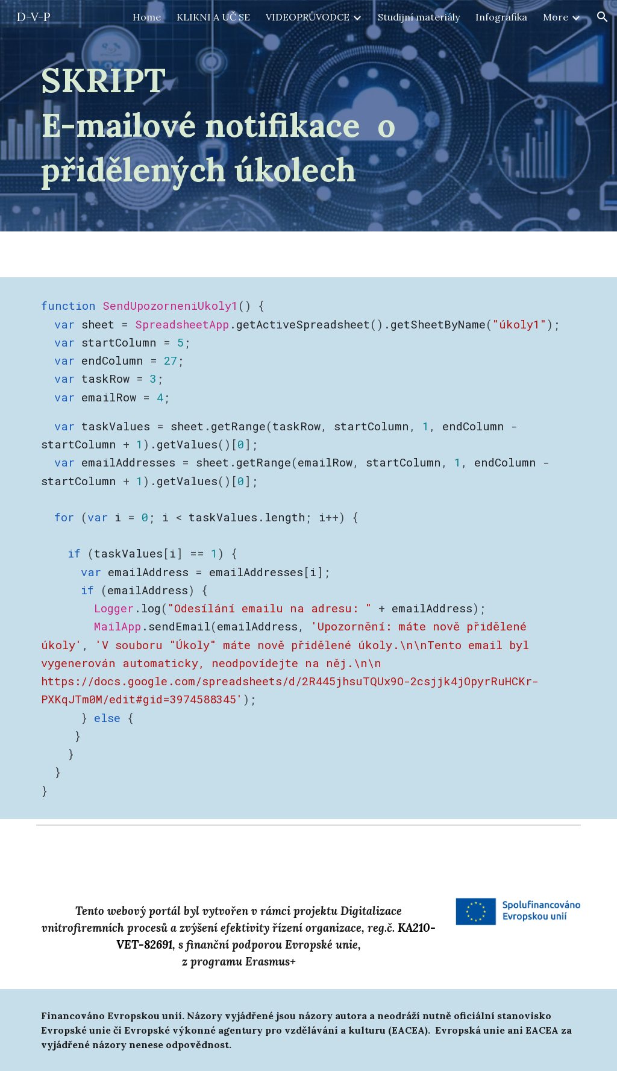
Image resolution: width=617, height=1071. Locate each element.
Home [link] (147, 17)
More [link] (555, 17)
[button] (602, 16)
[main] (308, 124)
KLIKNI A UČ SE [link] (213, 17)
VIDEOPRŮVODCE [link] (307, 17)
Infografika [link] (501, 17)
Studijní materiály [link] (419, 17)
